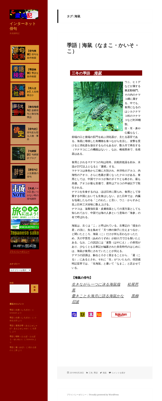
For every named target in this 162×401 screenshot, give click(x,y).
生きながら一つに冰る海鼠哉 (96, 284)
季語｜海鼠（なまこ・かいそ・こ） (103, 48)
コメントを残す (118, 372)
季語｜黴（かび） (17, 347)
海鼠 (98, 73)
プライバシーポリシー (19, 251)
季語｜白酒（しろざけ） (20, 309)
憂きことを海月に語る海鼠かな (98, 295)
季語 (96, 372)
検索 (12, 282)
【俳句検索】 (31, 52)
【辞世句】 (33, 169)
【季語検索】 (31, 71)
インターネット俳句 (23, 26)
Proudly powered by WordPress (104, 394)
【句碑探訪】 (31, 152)
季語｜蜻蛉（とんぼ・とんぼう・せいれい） (22, 338)
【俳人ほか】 (31, 90)
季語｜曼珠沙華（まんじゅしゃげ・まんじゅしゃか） (23, 327)
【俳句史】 (33, 128)
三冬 (91, 372)
